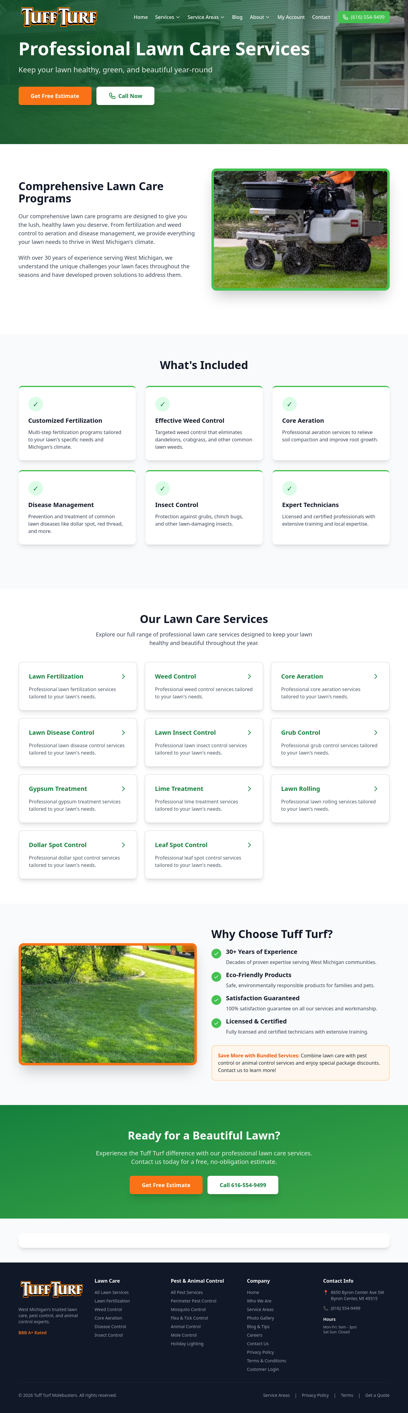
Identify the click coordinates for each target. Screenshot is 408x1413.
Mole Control (184, 1335)
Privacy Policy (260, 1352)
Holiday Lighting (187, 1343)
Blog (237, 17)
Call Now (126, 96)
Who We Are (259, 1301)
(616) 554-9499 (363, 17)
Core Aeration (108, 1318)
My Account (291, 17)
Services (167, 17)
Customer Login (263, 1369)
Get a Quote (377, 1395)
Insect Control (109, 1335)
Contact (321, 17)
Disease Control (110, 1326)
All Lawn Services (112, 1292)
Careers (254, 1335)
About (260, 17)
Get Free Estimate (55, 96)
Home (141, 17)
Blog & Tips (258, 1326)
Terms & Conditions (266, 1361)
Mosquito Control (188, 1309)
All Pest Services (187, 1292)
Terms (347, 1395)
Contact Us (258, 1343)
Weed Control (108, 1309)
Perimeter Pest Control (194, 1301)
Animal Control (186, 1326)
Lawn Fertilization (112, 1301)
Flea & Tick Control (189, 1318)
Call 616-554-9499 (243, 1185)
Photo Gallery (260, 1318)
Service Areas (206, 17)
